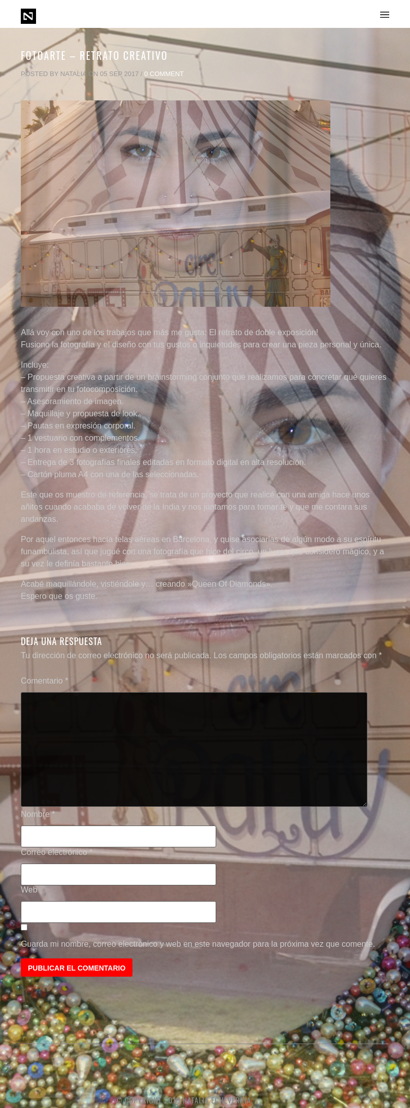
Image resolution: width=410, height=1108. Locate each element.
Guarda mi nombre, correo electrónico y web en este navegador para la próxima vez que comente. (198, 944)
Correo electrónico (56, 852)
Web (29, 889)
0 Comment (164, 74)
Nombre (38, 814)
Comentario (44, 680)
